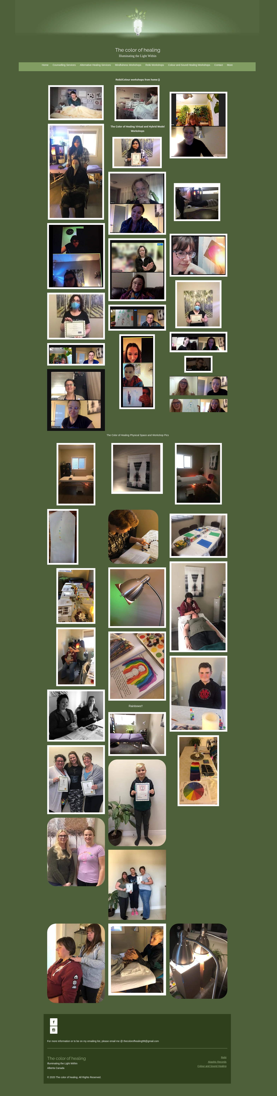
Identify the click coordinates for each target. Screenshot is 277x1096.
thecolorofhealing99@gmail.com (141, 1041)
